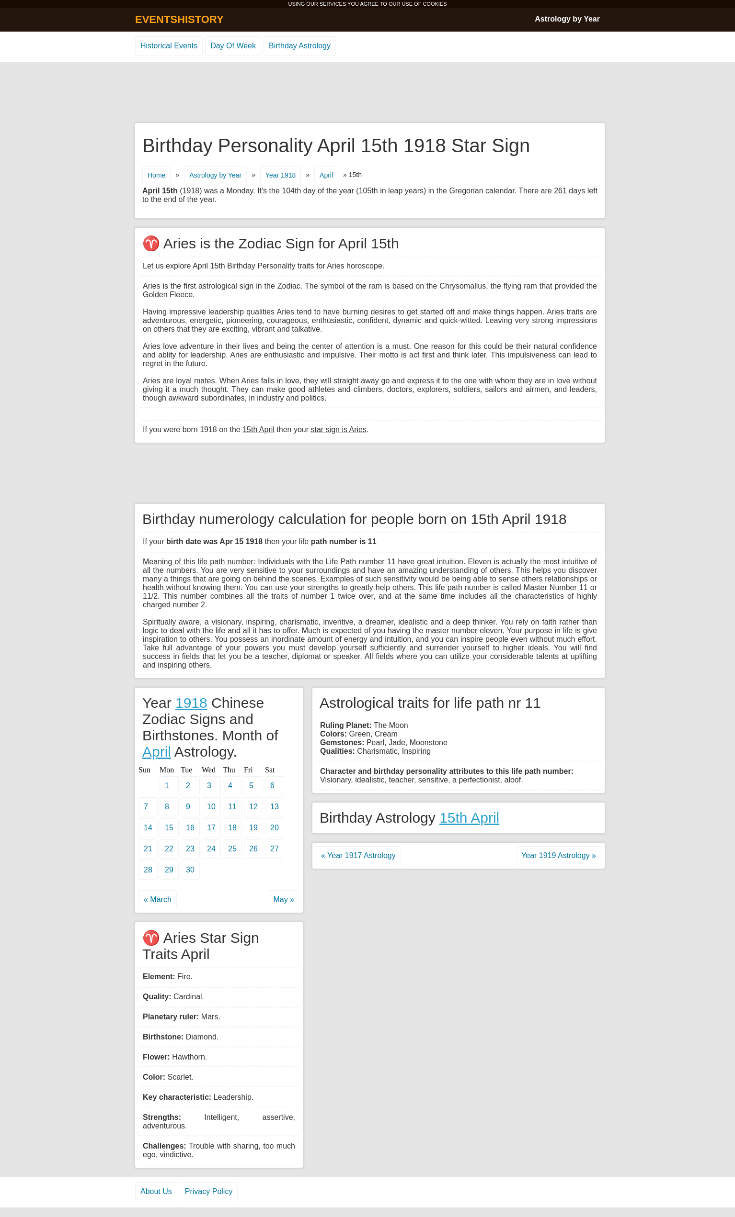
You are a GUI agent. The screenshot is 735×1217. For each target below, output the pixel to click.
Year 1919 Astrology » (558, 855)
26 (253, 849)
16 (190, 828)
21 (148, 849)
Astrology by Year (567, 19)
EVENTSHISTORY (179, 19)
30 (190, 870)
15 (169, 828)
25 (232, 849)
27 (274, 849)
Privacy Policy (209, 1191)
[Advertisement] (367, 92)
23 (190, 849)
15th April (469, 818)
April (326, 175)
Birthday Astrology (300, 46)
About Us (156, 1191)
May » (283, 899)
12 (253, 807)
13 (274, 807)
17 (211, 828)
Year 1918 (280, 175)
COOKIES (435, 4)
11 (232, 807)
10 (211, 807)
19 (253, 828)
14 (148, 828)
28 (148, 870)
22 (169, 849)
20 (274, 828)
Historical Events (168, 46)
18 (232, 828)
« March (158, 899)
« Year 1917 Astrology (358, 855)
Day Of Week (233, 46)
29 (169, 870)
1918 (191, 703)
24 (211, 849)
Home (156, 175)
